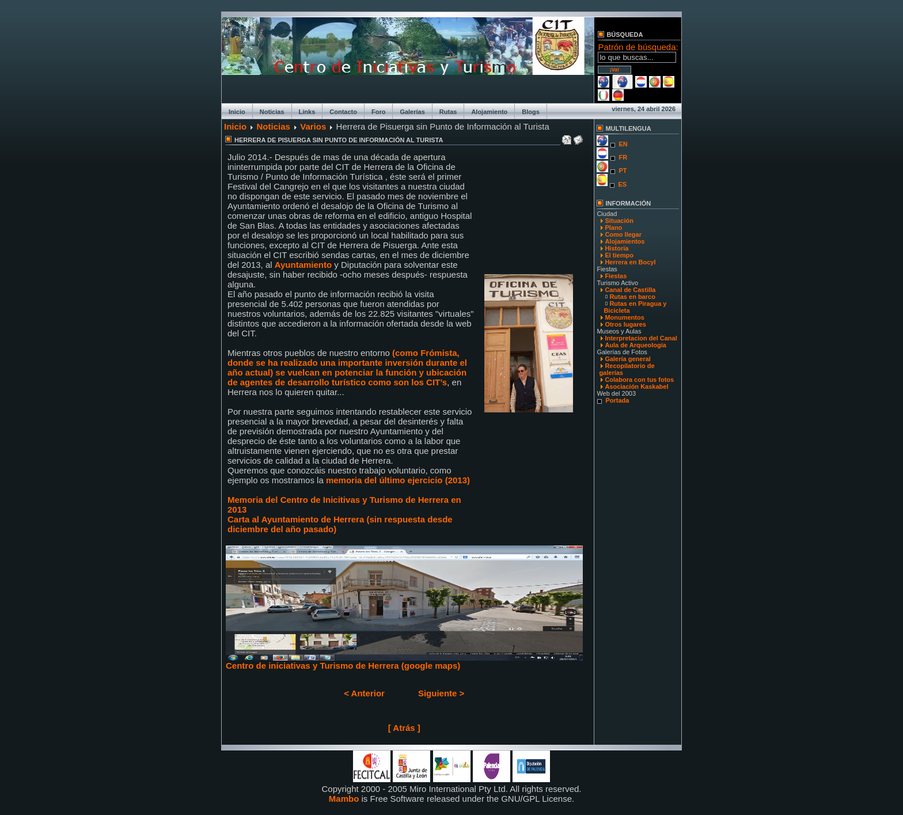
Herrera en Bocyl (630, 262)
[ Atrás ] (404, 728)
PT (623, 170)
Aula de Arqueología (635, 345)
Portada (617, 400)
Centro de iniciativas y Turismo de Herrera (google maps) (404, 661)
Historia (616, 248)
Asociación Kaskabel (636, 386)
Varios (313, 126)
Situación (619, 220)
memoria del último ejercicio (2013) (398, 480)
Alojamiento (489, 111)
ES (622, 184)
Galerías (412, 111)
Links (307, 111)
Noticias (272, 111)
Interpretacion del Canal (641, 338)
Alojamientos (624, 241)
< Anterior (364, 693)
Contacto (343, 111)
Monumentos (624, 317)
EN (623, 144)
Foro (378, 111)
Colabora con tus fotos (639, 379)
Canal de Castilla (630, 289)
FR (623, 157)
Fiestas (616, 275)
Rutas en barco (632, 296)
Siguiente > (441, 693)
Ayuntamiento (305, 265)
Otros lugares (625, 324)
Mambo (344, 798)
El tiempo (619, 255)
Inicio (237, 111)
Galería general (628, 358)
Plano (613, 227)
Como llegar (623, 234)
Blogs (531, 111)
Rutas (448, 111)
